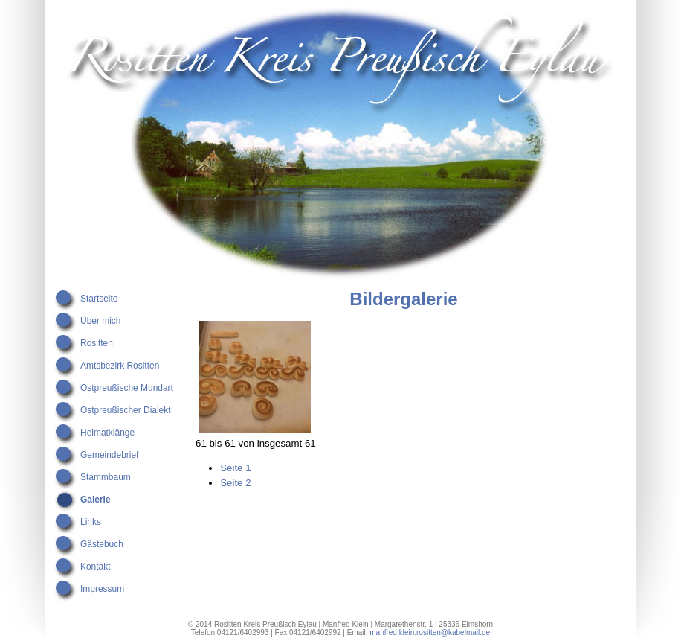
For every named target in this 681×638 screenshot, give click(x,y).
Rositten (96, 343)
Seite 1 (235, 467)
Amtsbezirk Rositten (119, 365)
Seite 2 (235, 482)
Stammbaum (105, 477)
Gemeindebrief (109, 455)
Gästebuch (101, 544)
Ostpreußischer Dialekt (125, 410)
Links (90, 522)
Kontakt (95, 566)
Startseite (99, 298)
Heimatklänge (107, 432)
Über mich (100, 321)
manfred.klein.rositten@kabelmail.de (429, 632)
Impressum (102, 589)
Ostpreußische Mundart (126, 388)
